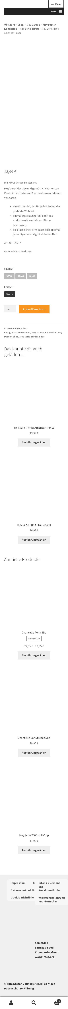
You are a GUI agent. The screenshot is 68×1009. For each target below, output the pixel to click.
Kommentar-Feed (46, 952)
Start (11, 24)
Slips (42, 336)
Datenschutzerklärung (26, 890)
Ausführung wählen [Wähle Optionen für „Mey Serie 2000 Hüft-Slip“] (34, 850)
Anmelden (41, 943)
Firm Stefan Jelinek (20, 983)
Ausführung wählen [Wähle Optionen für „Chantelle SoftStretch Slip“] (34, 752)
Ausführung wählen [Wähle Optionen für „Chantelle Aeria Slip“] (34, 655)
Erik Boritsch (46, 983)
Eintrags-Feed (44, 947)
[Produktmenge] (10, 308)
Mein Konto (11, 1003)
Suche (34, 1003)
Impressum (18, 883)
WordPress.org (45, 957)
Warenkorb (53, 1000)
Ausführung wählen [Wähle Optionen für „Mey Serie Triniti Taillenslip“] (34, 539)
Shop (21, 24)
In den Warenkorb (34, 309)
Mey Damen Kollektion (44, 332)
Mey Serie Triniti (29, 28)
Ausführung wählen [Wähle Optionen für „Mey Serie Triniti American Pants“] (34, 442)
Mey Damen (33, 24)
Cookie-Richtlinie (22, 897)
